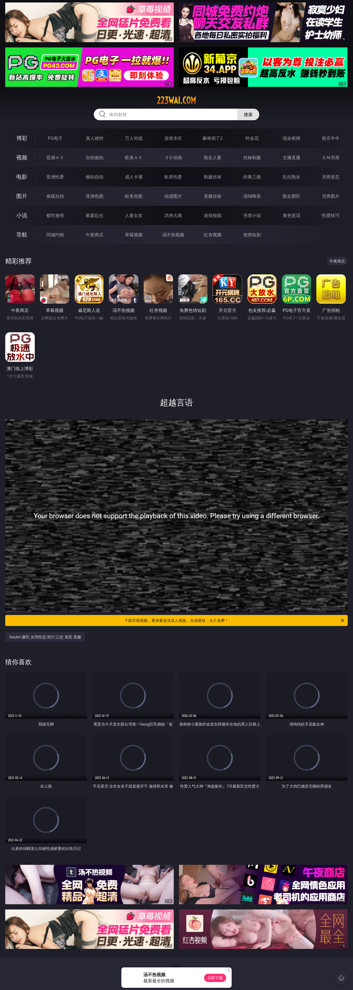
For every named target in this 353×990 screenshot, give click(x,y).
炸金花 (252, 138)
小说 (21, 215)
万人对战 (134, 138)
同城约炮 (55, 235)
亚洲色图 (94, 196)
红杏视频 (212, 235)
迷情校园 (212, 215)
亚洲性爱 (55, 177)
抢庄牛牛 (330, 138)
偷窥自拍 (55, 196)
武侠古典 (173, 215)
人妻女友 (134, 215)
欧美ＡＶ (134, 157)
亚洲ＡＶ (55, 157)
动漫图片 (173, 196)
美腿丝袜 (212, 196)
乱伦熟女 (291, 177)
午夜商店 (94, 235)
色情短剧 (252, 235)
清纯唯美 (252, 196)
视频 (21, 157)
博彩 (21, 138)
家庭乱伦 (94, 215)
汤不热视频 (173, 235)
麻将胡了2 (212, 138)
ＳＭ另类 (330, 157)
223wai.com (176, 100)
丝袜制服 (252, 157)
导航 (21, 234)
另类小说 (252, 215)
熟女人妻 (212, 157)
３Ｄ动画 (173, 157)
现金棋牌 (291, 138)
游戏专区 (173, 138)
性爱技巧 (330, 215)
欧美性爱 (173, 177)
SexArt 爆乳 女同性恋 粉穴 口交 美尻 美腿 (45, 637)
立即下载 (215, 977)
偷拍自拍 (94, 177)
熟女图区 (291, 196)
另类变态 (330, 177)
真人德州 (94, 138)
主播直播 (291, 157)
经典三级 (252, 177)
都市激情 (55, 215)
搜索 (248, 114)
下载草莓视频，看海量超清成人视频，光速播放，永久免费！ (234, 620)
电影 (21, 176)
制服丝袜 (212, 177)
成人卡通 (134, 177)
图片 (21, 196)
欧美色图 (134, 196)
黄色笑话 (291, 215)
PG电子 (55, 138)
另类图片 (330, 196)
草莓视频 (134, 235)
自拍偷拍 (94, 157)
